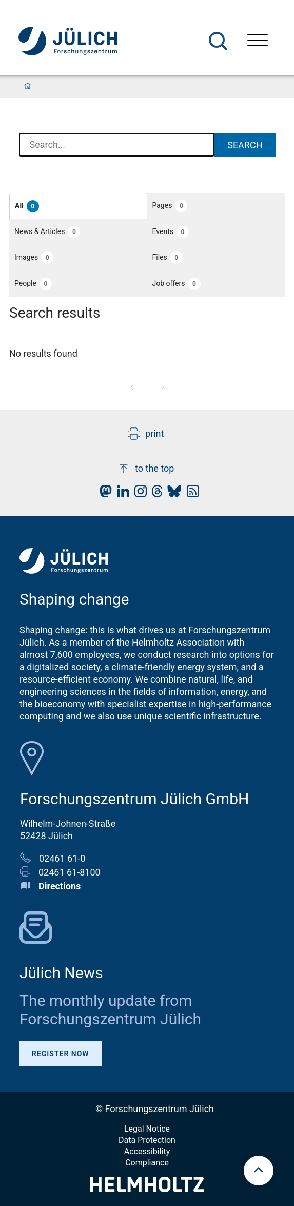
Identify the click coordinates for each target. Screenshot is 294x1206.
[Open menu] (258, 41)
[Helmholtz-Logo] (147, 1188)
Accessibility (147, 1151)
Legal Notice (147, 1129)
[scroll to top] (258, 1170)
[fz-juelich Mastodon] (103, 494)
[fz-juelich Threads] (155, 494)
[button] (78, 206)
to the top (145, 468)
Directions (59, 886)
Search (244, 145)
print (146, 433)
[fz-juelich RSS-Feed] (190, 494)
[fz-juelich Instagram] (138, 494)
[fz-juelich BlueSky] (171, 494)
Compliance (147, 1163)
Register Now (60, 1053)
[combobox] (117, 145)
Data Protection (147, 1140)
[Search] (218, 41)
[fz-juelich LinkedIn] (120, 494)
